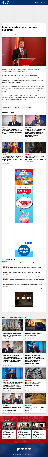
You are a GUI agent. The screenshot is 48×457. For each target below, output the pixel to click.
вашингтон (17, 107)
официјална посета (27, 107)
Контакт (25, 446)
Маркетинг (17, 446)
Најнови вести (9, 259)
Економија (5, 34)
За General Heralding (36, 446)
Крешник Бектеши (7, 107)
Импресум (9, 446)
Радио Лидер (6, 2)
